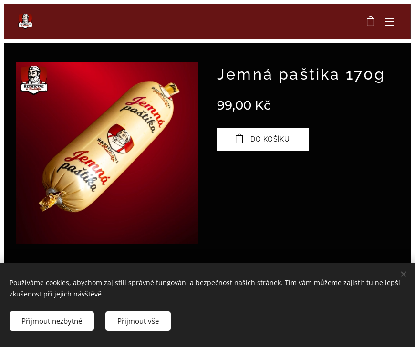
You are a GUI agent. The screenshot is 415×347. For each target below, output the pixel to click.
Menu (389, 21)
